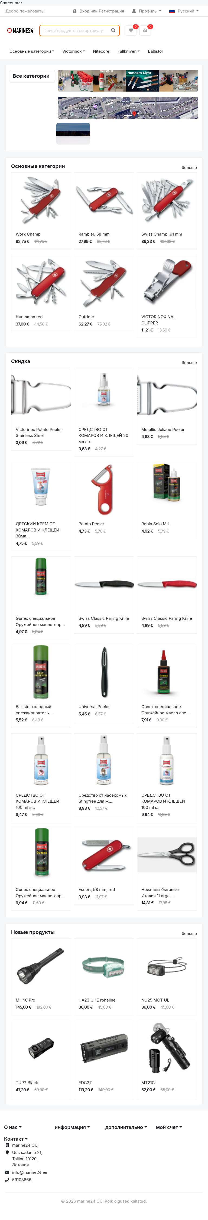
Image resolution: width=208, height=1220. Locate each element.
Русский (182, 11)
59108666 (21, 1179)
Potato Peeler (91, 523)
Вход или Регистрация (98, 11)
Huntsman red (29, 316)
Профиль (145, 11)
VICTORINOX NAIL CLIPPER (159, 320)
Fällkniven (127, 51)
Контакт (14, 1139)
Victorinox (72, 51)
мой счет (167, 1127)
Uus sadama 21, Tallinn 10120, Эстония (27, 1158)
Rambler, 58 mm (94, 234)
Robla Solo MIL (155, 523)
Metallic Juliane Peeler (162, 429)
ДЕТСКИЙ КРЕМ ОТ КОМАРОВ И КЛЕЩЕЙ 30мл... (37, 530)
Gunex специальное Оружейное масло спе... (165, 709)
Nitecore (101, 51)
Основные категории (30, 51)
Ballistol (155, 51)
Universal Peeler (94, 706)
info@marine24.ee (29, 1172)
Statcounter (11, 2)
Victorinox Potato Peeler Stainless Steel (39, 432)
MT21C (148, 1082)
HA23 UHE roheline (97, 1000)
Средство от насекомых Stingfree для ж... (103, 798)
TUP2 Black (27, 1082)
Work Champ (28, 234)
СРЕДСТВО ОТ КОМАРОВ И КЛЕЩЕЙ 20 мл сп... (103, 435)
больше (189, 167)
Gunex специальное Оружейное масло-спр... (40, 621)
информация (70, 1127)
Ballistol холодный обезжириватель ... (35, 709)
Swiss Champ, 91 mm (161, 234)
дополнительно (124, 1127)
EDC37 (85, 1082)
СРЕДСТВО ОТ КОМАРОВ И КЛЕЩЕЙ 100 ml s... (37, 801)
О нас (11, 1127)
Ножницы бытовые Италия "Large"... (160, 892)
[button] (65, 83)
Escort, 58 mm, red (97, 889)
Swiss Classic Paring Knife (104, 618)
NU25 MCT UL (155, 1000)
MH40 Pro (25, 1000)
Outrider (86, 316)
